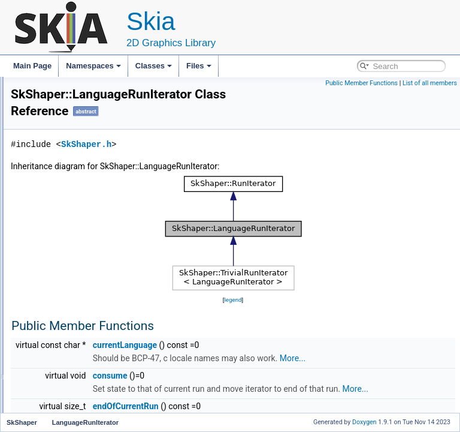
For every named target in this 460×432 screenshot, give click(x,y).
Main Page (32, 65)
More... (255, 375)
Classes (153, 65)
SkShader (55, 171)
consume (260, 393)
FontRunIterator (74, 237)
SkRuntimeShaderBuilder (80, 132)
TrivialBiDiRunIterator (83, 303)
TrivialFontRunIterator (84, 317)
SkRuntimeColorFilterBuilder (85, 92)
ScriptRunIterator (76, 290)
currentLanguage (275, 349)
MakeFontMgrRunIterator (89, 409)
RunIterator (67, 277)
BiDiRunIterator (73, 211)
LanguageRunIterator (83, 251)
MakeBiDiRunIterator (82, 396)
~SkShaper (67, 369)
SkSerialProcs (62, 158)
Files (198, 65)
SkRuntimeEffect (66, 105)
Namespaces (93, 65)
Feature (61, 224)
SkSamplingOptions (71, 145)
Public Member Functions (361, 83)
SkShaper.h (236, 148)
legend (307, 304)
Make (57, 383)
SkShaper (55, 198)
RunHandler (68, 264)
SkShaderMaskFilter (72, 185)
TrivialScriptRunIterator (85, 343)
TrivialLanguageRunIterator (92, 330)
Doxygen (364, 422)
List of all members (429, 83)
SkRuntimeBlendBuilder (78, 79)
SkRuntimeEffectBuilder (78, 119)
